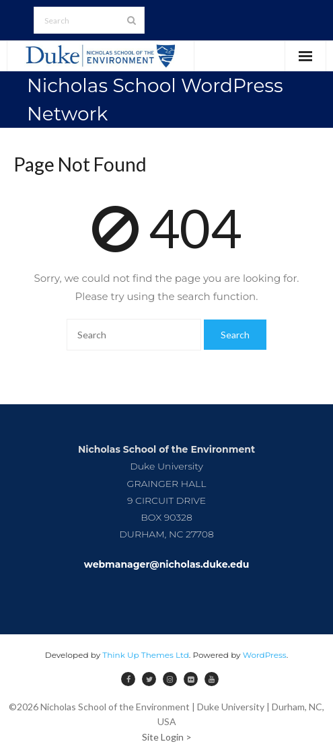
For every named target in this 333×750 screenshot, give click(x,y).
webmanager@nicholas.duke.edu (167, 564)
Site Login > (167, 737)
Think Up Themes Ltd (145, 655)
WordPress (265, 655)
